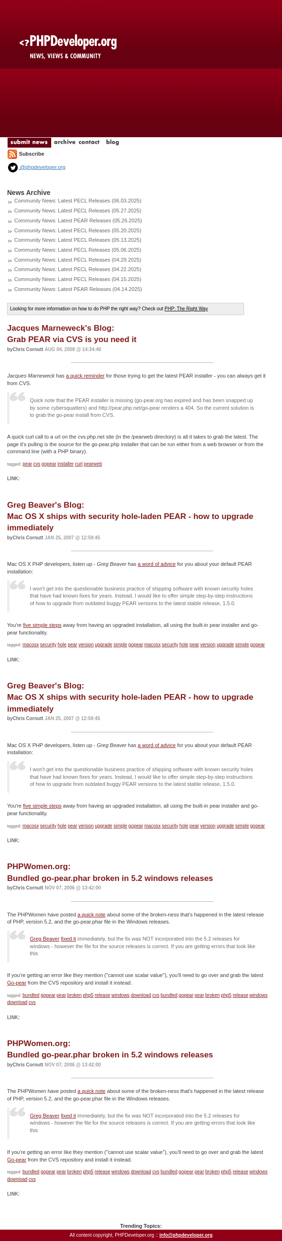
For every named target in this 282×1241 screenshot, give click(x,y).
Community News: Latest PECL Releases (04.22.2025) (77, 269)
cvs (36, 463)
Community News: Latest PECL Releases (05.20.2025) (77, 230)
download (141, 995)
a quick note (91, 914)
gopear (49, 463)
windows (120, 995)
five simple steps (42, 625)
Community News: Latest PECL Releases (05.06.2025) (77, 250)
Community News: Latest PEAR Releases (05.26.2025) (78, 220)
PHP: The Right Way (186, 308)
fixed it (68, 939)
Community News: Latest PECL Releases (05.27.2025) (77, 210)
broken (74, 995)
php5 (88, 995)
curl (78, 463)
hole (61, 644)
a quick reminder (85, 375)
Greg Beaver (44, 939)
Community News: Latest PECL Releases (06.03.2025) (77, 200)
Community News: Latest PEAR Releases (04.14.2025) (78, 289)
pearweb (93, 463)
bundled (31, 995)
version (85, 644)
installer (65, 463)
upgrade (103, 644)
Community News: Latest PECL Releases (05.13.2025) (77, 240)
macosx (31, 644)
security (48, 644)
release (102, 995)
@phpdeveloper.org (36, 167)
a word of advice (157, 564)
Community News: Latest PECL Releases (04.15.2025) (77, 279)
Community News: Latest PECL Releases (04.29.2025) (77, 260)
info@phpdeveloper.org (185, 1235)
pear (27, 463)
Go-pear (16, 983)
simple (120, 644)
